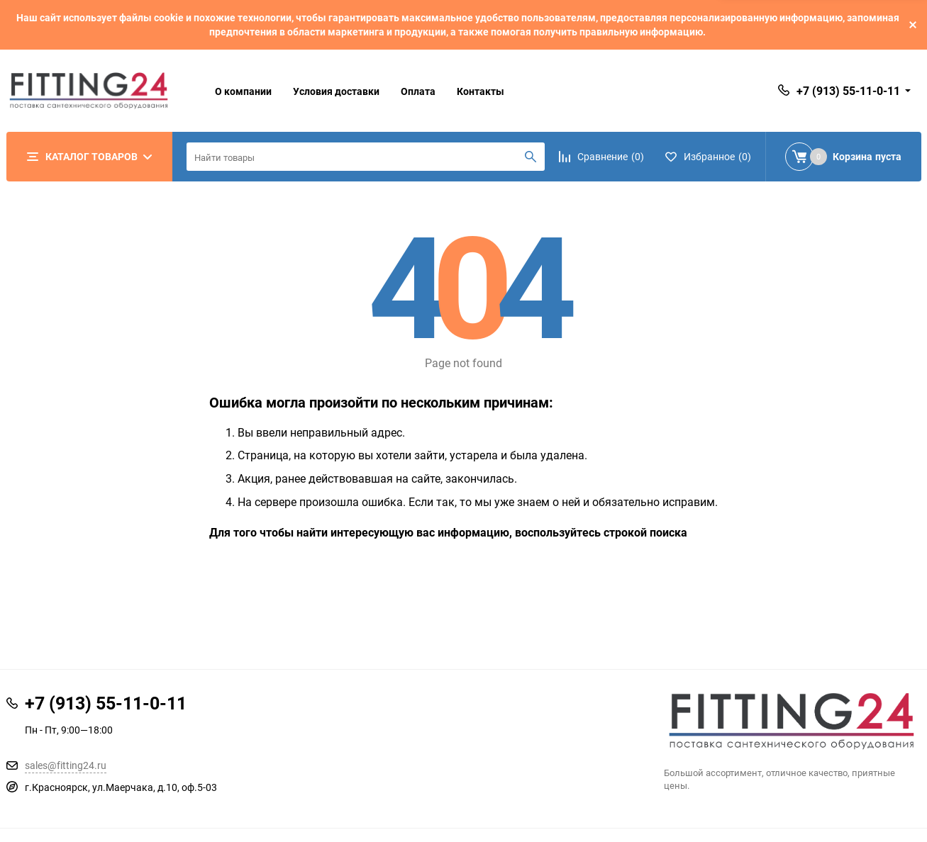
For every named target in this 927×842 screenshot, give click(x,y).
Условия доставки (336, 91)
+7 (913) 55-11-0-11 (848, 91)
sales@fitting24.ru (65, 765)
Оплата (418, 91)
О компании (243, 91)
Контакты (480, 91)
